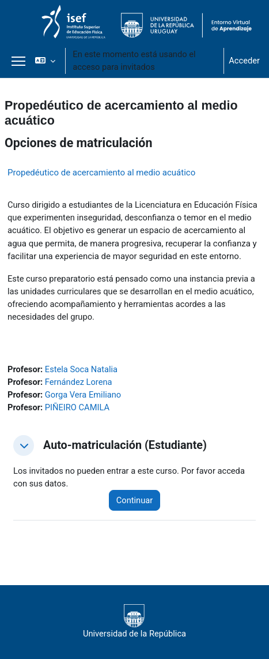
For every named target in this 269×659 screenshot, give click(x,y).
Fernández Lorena (78, 382)
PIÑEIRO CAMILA (77, 407)
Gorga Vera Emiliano (83, 395)
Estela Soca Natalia (81, 369)
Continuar (134, 500)
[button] (45, 60)
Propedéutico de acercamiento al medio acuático (101, 172)
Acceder (244, 60)
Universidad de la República (134, 621)
